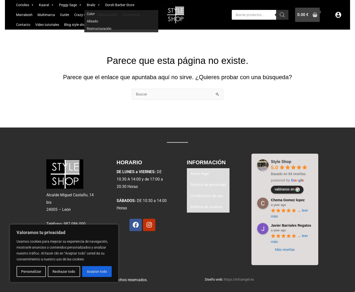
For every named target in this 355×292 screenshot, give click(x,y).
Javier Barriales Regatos (291, 225)
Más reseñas (285, 250)
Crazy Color (83, 15)
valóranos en (287, 189)
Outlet (64, 15)
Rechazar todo (64, 272)
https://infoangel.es (239, 279)
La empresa (131, 15)
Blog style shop (75, 25)
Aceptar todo (97, 272)
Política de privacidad (209, 185)
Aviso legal (200, 174)
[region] (64, 253)
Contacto (23, 25)
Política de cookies (207, 208)
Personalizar (31, 272)
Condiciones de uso (208, 196)
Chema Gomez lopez (288, 200)
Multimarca (46, 15)
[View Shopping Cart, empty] (307, 14)
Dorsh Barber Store (119, 5)
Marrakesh (24, 15)
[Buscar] (282, 15)
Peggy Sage (70, 5)
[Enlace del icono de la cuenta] (338, 15)
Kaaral (46, 5)
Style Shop (281, 162)
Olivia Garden (107, 15)
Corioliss (25, 5)
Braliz (93, 5)
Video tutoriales (47, 25)
